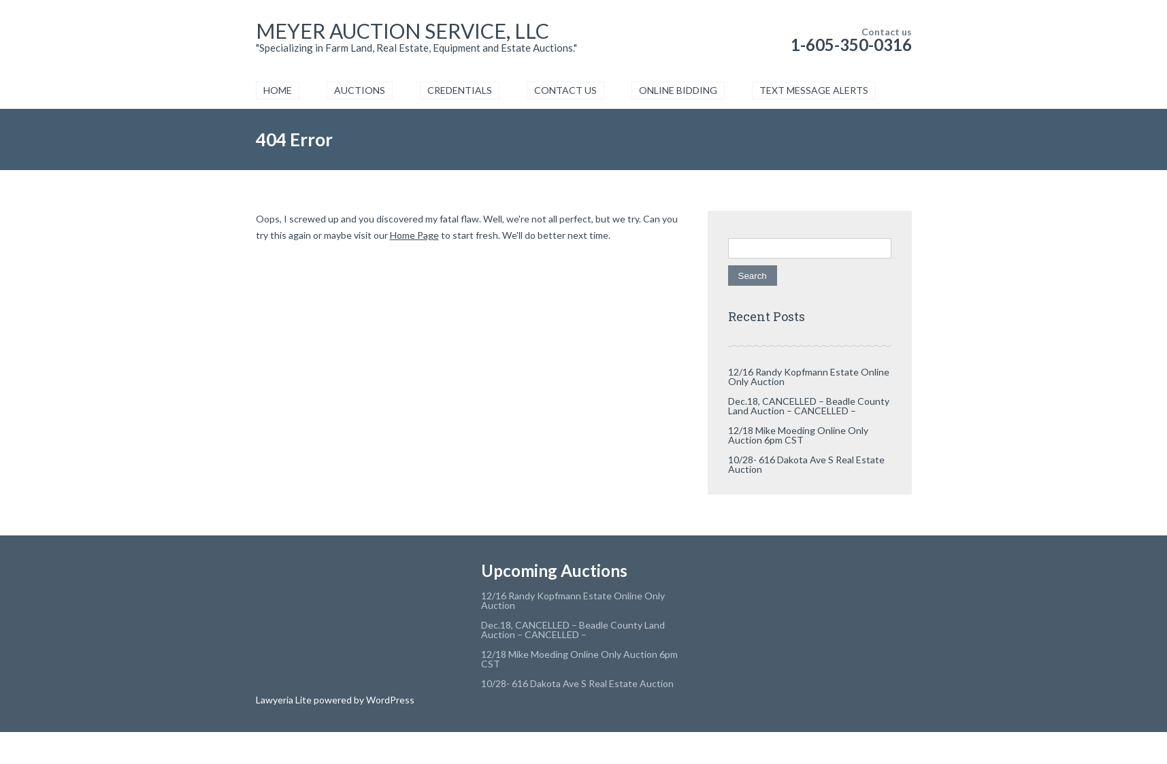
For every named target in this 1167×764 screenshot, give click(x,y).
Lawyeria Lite (285, 699)
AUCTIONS (359, 90)
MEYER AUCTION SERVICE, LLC (402, 30)
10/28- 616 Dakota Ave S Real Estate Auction (806, 464)
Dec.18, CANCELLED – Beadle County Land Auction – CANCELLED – (808, 405)
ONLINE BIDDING (678, 90)
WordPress (389, 699)
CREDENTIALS (459, 90)
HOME (277, 90)
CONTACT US (565, 90)
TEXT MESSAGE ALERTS (813, 90)
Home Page (414, 235)
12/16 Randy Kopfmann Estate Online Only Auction (808, 376)
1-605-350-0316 (851, 44)
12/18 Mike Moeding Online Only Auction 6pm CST (798, 435)
